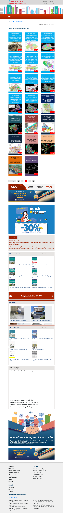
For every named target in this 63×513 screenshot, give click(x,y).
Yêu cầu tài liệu (12, 477)
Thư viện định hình (38, 474)
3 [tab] (46, 254)
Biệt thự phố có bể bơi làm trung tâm (41, 320)
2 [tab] (44, 254)
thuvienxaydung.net (13, 497)
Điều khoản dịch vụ (20, 21)
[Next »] (34, 181)
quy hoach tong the (22, 28)
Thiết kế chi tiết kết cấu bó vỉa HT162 (18, 349)
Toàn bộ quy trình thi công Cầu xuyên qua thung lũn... (25, 402)
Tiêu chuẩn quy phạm (39, 469)
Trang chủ (11, 28)
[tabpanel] (20, 273)
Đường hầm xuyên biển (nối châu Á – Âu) (21, 371)
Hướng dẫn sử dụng (14, 470)
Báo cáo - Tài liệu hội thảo (40, 470)
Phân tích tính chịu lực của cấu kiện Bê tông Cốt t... (24, 404)
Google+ (10, 489)
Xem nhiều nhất (14, 327)
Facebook (11, 487)
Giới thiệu (11, 468)
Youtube (10, 491)
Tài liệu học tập (37, 472)
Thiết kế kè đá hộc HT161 (38, 349)
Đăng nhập (44, 2)
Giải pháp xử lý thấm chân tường (18, 320)
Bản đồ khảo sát (37, 478)
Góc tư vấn (12, 302)
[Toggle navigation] (9, 16)
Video (10, 479)
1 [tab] (42, 254)
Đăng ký (51, 2)
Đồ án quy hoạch (37, 476)
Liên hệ (10, 481)
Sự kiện (13, 237)
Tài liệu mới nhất (14, 254)
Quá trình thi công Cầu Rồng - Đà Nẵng (21, 407)
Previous (8, 273)
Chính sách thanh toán (14, 475)
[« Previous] (18, 181)
